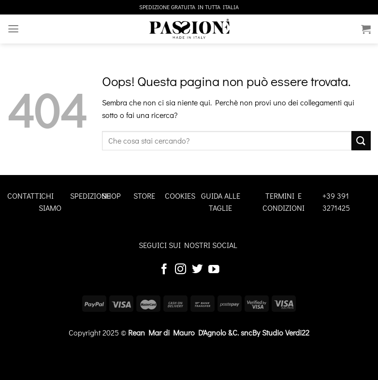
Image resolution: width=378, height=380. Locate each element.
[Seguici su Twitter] (197, 269)
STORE (144, 195)
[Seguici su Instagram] (180, 269)
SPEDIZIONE (90, 195)
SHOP (111, 195)
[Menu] (13, 29)
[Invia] (361, 140)
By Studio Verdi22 (280, 332)
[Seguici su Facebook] (164, 269)
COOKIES (180, 195)
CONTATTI (24, 195)
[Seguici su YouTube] (213, 269)
